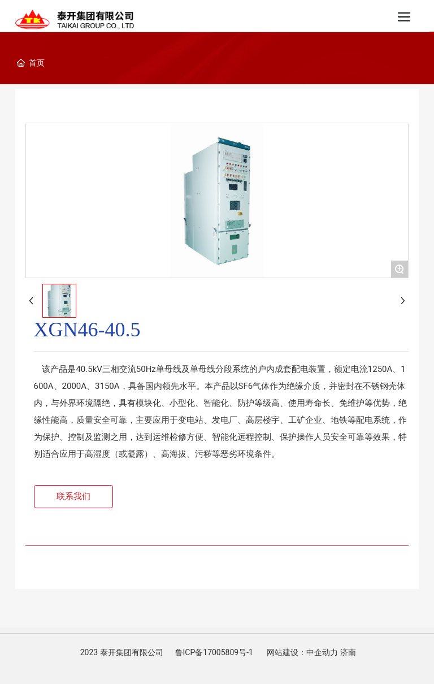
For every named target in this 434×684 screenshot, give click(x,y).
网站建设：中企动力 (302, 652)
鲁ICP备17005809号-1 (214, 652)
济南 (348, 652)
